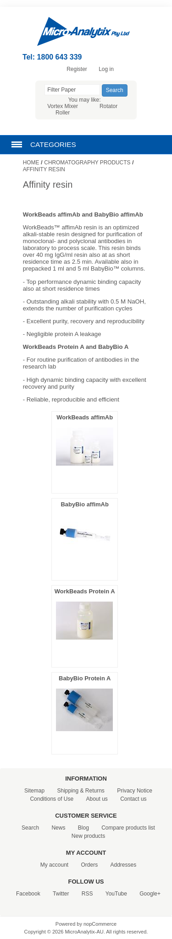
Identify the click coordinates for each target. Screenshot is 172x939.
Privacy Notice (134, 790)
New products (88, 836)
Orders (89, 865)
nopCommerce (100, 924)
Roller (62, 112)
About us (96, 799)
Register (77, 69)
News (58, 828)
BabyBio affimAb (85, 504)
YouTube (116, 893)
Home (31, 162)
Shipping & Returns (80, 790)
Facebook (28, 893)
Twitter (61, 893)
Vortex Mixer (62, 106)
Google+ (150, 893)
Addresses (124, 865)
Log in (106, 69)
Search (30, 828)
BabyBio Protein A (85, 678)
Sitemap (34, 790)
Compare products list (128, 828)
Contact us (133, 799)
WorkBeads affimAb (84, 417)
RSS (87, 893)
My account (54, 865)
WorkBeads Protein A (85, 591)
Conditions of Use (51, 799)
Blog (83, 828)
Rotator (108, 106)
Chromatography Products (87, 162)
